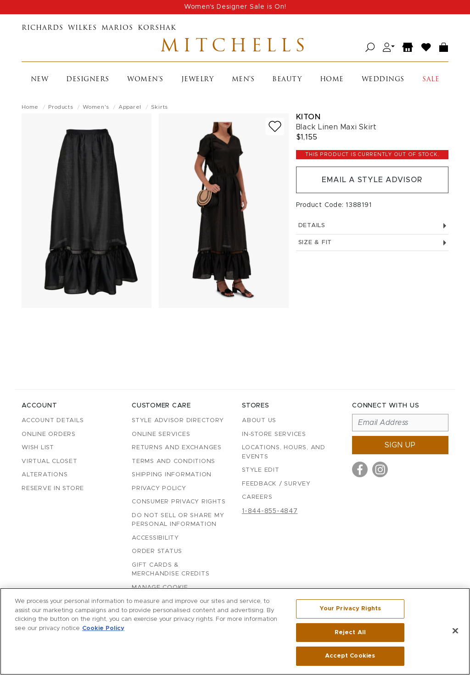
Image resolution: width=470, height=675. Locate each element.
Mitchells (235, 47)
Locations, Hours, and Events (283, 452)
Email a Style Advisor (372, 180)
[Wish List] (426, 47)
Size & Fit (372, 242)
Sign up (400, 445)
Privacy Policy (159, 488)
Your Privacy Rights (350, 609)
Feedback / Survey (276, 484)
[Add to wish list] (275, 126)
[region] (235, 631)
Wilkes (82, 28)
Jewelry (197, 79)
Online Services (161, 434)
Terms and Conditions (173, 461)
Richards (42, 28)
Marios (117, 28)
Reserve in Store (53, 488)
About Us (259, 421)
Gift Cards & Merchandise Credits (170, 569)
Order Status (157, 551)
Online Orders (49, 434)
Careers (257, 497)
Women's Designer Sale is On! (235, 7)
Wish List (38, 448)
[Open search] (370, 47)
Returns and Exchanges (177, 448)
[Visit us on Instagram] (380, 469)
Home (332, 79)
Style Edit (261, 470)
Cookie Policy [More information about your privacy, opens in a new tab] (103, 628)
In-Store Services (274, 434)
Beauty (287, 79)
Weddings (383, 79)
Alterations (44, 475)
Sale (430, 79)
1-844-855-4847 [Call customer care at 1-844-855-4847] (270, 511)
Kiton (308, 117)
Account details (53, 421)
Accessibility (155, 538)
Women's (145, 79)
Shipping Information (172, 475)
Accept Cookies (350, 656)
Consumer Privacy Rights (178, 502)
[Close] (455, 631)
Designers (87, 79)
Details (372, 226)
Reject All (350, 633)
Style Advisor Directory (178, 421)
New (40, 79)
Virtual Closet (50, 461)
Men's (243, 79)
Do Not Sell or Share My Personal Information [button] (178, 520)
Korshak (157, 28)
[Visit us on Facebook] (360, 469)
